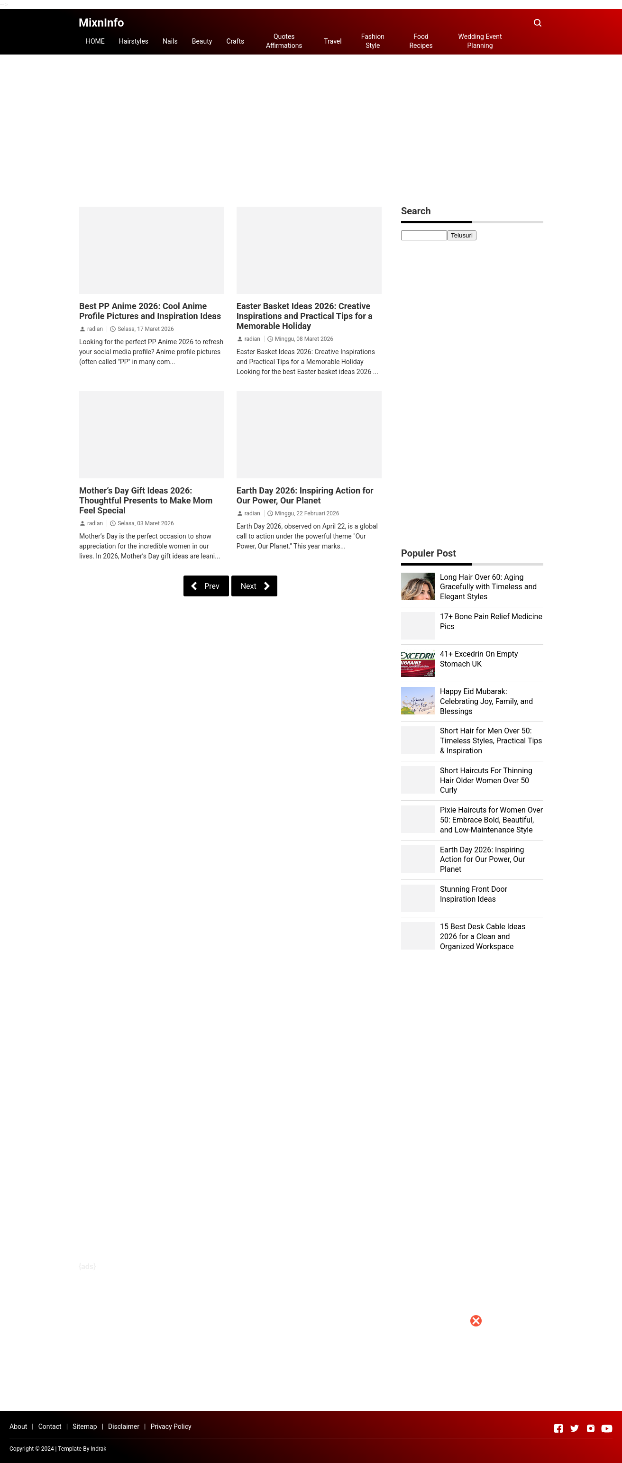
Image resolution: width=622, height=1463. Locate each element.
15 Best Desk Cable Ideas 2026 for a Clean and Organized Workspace (482, 936)
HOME (95, 41)
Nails (170, 41)
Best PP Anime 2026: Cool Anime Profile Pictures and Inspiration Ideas (150, 311)
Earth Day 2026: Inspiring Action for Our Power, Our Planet (305, 495)
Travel (332, 41)
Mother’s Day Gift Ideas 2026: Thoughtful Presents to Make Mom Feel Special (145, 500)
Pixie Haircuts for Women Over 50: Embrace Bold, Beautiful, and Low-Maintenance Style (491, 819)
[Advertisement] (311, 1396)
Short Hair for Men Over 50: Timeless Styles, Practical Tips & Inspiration (491, 740)
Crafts (235, 41)
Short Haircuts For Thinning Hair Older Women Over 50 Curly (486, 780)
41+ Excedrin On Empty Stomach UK (479, 658)
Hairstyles (133, 41)
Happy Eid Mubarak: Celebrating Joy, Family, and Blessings (486, 701)
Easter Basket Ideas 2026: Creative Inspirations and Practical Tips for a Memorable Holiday (305, 316)
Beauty (202, 41)
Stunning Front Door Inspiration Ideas (473, 894)
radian (95, 329)
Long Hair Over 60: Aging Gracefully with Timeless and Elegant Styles (488, 587)
